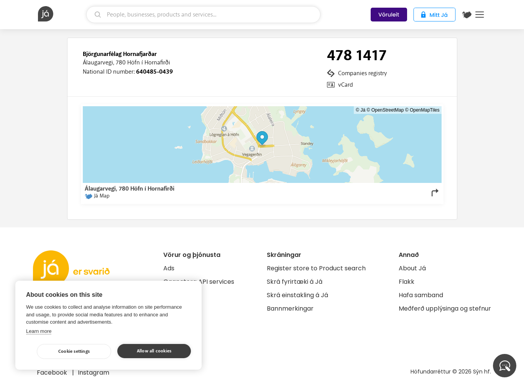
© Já (360, 110)
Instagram (93, 372)
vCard (345, 85)
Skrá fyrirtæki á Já (294, 281)
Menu (479, 14)
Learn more (38, 331)
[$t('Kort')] (467, 15)
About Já (412, 268)
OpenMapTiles (425, 110)
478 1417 (357, 56)
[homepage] (61, 13)
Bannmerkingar (290, 308)
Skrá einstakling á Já (297, 295)
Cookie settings (74, 351)
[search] (203, 15)
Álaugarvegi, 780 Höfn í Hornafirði (126, 62)
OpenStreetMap (387, 110)
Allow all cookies (154, 351)
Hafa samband (421, 295)
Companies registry (362, 73)
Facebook (53, 372)
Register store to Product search (316, 268)
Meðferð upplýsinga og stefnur (445, 308)
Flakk (406, 281)
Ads (168, 268)
